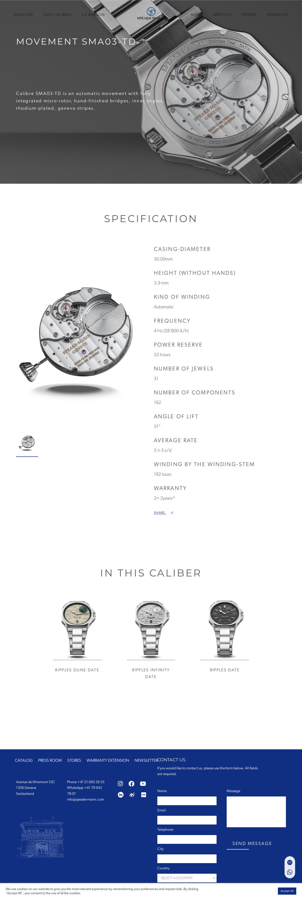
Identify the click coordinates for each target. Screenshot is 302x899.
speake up (277, 14)
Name (162, 791)
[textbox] (187, 878)
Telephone (165, 829)
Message (233, 791)
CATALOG (24, 761)
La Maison (93, 14)
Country (163, 868)
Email (161, 810)
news (197, 14)
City (160, 849)
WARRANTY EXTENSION (108, 761)
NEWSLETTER (146, 761)
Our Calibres (57, 14)
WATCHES (23, 14)
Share (163, 512)
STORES (249, 14)
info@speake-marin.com (85, 799)
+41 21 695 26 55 (90, 782)
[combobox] (187, 878)
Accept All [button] (287, 891)
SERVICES (222, 14)
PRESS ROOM (50, 761)
